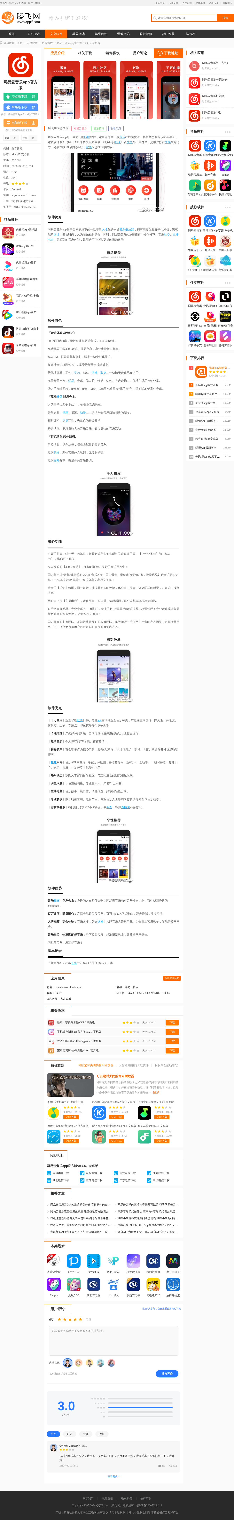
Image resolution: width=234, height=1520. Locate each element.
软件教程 (146, 34)
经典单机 (200, 3)
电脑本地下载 (61, 1173)
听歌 (87, 137)
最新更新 (160, 3)
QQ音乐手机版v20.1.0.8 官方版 (65, 1102)
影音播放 (47, 43)
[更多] (156, 1092)
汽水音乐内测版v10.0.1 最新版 (156, 1102)
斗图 (109, 807)
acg (100, 720)
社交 (167, 234)
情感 (168, 142)
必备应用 (214, 3)
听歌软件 (116, 128)
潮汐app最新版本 (205, 429)
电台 (51, 239)
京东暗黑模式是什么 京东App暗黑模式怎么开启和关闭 (149, 1211)
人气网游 (187, 3)
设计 (56, 234)
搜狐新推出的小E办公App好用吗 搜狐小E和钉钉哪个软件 (149, 1225)
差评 (102, 1433)
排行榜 (190, 34)
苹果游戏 (78, 34)
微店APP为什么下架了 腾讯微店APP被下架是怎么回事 (149, 1231)
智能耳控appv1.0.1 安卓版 (153, 1125)
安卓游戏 (33, 34)
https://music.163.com (24, 195)
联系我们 (126, 1498)
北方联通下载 (161, 1173)
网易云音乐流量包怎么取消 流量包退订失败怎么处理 (81, 1211)
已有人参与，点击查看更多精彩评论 (161, 1308)
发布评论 (167, 1373)
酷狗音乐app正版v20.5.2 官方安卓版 (113, 1102)
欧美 (80, 720)
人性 (105, 229)
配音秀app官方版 (205, 403)
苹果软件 (101, 34)
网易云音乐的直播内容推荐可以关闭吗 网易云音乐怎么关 (149, 1204)
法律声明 (145, 1498)
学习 (77, 372)
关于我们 (88, 1498)
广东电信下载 (128, 1180)
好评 (69, 1433)
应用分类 (173, 3)
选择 (100, 921)
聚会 (103, 372)
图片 (56, 460)
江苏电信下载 (94, 1180)
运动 (95, 372)
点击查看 (65, 998)
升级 (74, 963)
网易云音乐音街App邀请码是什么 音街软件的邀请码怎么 (81, 1204)
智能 (89, 147)
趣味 (54, 762)
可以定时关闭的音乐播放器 (115, 1076)
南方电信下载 (128, 1173)
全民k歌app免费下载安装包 (211, 456)
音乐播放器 (126, 229)
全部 (53, 1433)
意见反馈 (107, 1498)
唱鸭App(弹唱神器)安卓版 (210, 420)
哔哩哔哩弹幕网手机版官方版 (213, 394)
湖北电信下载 (61, 1180)
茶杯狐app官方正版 (206, 385)
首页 (11, 34)
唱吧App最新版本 (205, 447)
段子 (118, 142)
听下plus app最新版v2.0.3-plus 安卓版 (114, 1125)
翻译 (56, 452)
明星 (71, 380)
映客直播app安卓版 (206, 438)
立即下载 (71, 1116)
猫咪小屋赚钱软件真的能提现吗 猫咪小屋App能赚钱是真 (149, 1218)
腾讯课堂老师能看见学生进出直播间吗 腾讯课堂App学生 (81, 1218)
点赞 (65, 420)
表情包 (125, 807)
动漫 (83, 412)
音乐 (122, 137)
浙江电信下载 (161, 1180)
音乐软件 (98, 128)
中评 (86, 1433)
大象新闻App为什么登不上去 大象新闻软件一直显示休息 (81, 1231)
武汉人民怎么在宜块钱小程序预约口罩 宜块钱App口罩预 (81, 1225)
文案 (130, 142)
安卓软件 (56, 34)
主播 (176, 234)
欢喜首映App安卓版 (207, 412)
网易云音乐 (80, 128)
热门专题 (168, 34)
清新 (65, 412)
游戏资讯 (123, 34)
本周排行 (227, 3)
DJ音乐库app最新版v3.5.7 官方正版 (68, 1125)
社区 (59, 396)
